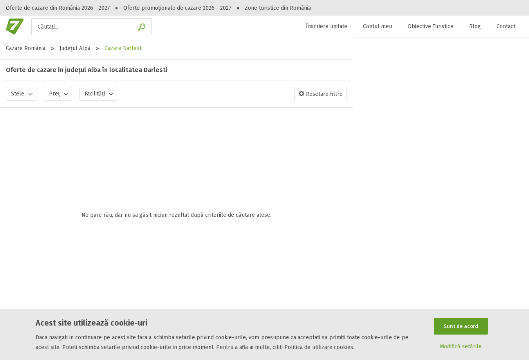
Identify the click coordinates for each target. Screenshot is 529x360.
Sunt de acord (461, 326)
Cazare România (25, 48)
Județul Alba (75, 48)
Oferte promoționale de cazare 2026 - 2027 (177, 8)
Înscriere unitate (326, 26)
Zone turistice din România (278, 8)
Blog (475, 26)
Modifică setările (461, 347)
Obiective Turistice (430, 26)
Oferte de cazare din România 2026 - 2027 (58, 8)
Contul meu (377, 26)
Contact (506, 26)
